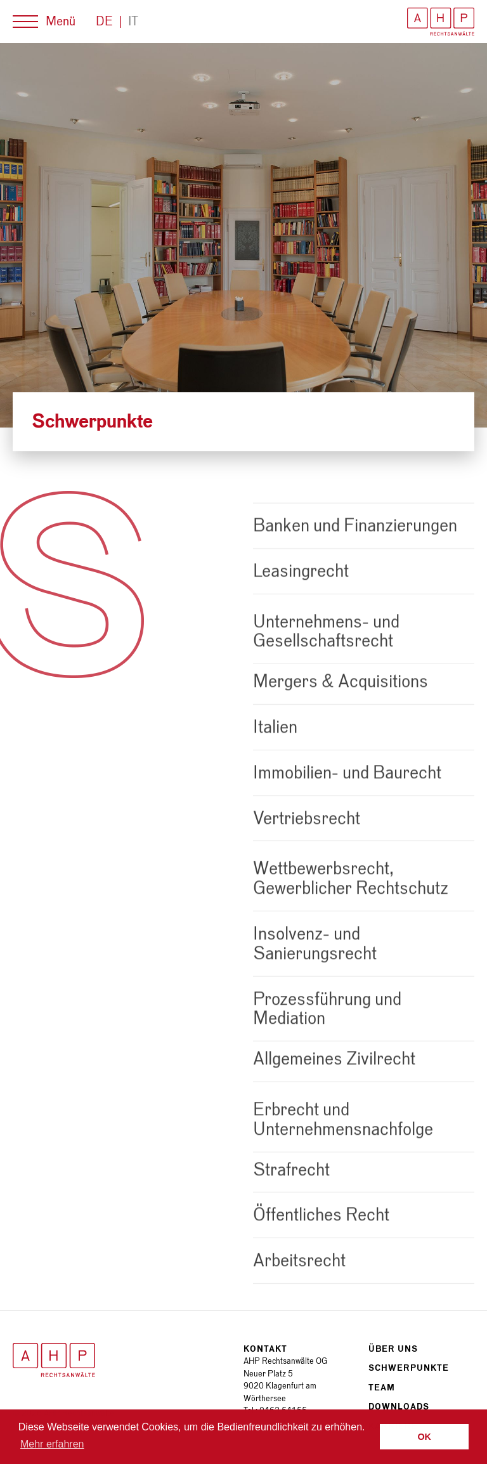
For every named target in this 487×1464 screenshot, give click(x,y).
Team (381, 1387)
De (104, 21)
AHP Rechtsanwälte (440, 22)
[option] (243, 235)
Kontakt (265, 1348)
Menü (60, 21)
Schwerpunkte (408, 1368)
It (133, 21)
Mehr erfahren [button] (52, 1444)
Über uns (393, 1348)
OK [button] (424, 1437)
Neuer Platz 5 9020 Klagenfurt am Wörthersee (280, 1386)
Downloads (398, 1406)
